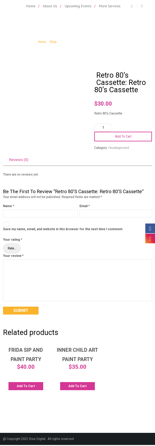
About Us (50, 6)
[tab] (21, 160)
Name (8, 207)
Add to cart (123, 136)
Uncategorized (118, 148)
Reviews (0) (18, 160)
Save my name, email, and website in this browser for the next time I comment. (63, 230)
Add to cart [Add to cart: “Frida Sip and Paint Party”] (26, 387)
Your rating (12, 241)
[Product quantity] (103, 128)
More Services (109, 6)
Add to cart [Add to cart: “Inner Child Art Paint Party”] (77, 387)
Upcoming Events (78, 6)
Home (30, 6)
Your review (13, 257)
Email (85, 207)
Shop (53, 42)
